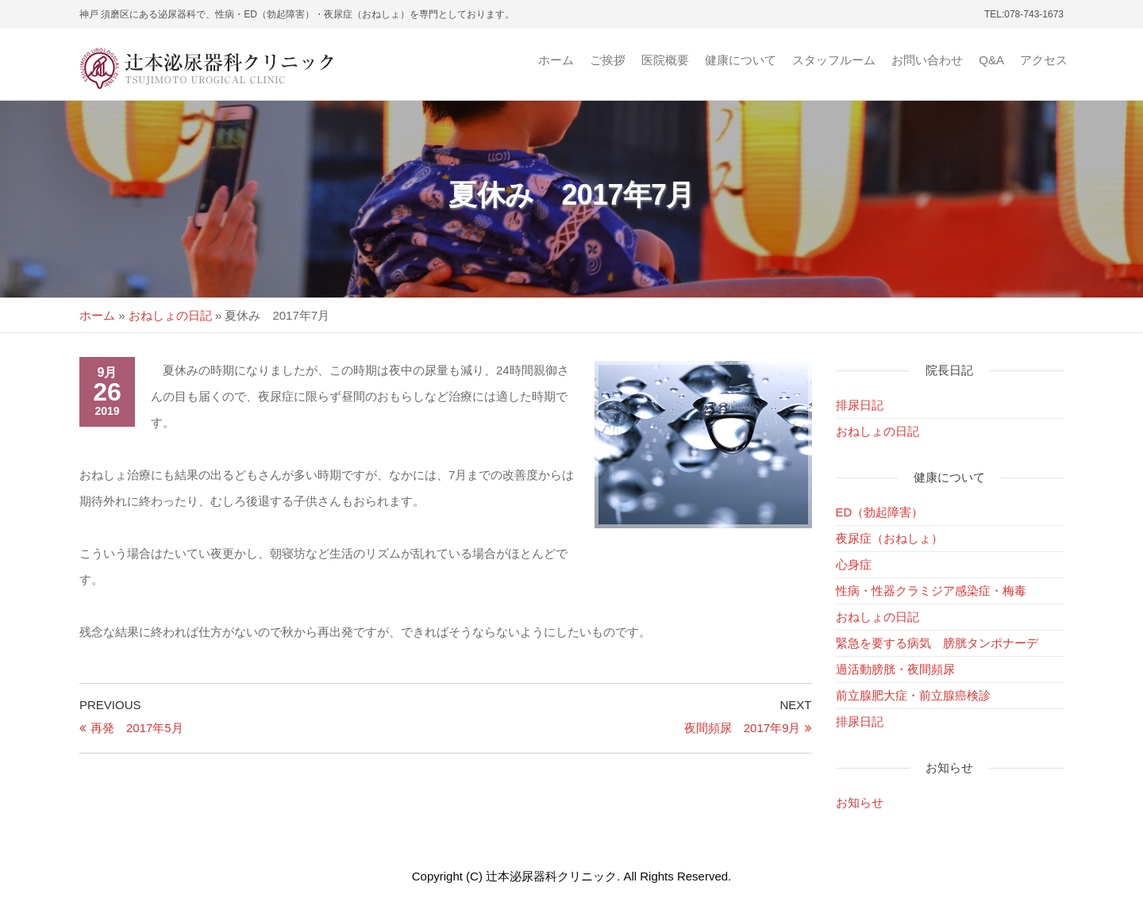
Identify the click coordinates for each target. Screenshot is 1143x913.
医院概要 (665, 60)
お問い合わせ (927, 60)
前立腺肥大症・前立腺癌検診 (913, 695)
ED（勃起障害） (880, 512)
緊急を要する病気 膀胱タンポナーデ (937, 643)
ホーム (556, 60)
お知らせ (859, 802)
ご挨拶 (607, 60)
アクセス (1044, 60)
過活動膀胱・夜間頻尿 (895, 669)
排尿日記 (859, 405)
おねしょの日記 (170, 315)
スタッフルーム (834, 60)
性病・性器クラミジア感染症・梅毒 (931, 590)
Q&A (991, 60)
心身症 (854, 564)
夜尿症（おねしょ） (889, 538)
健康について (740, 60)
